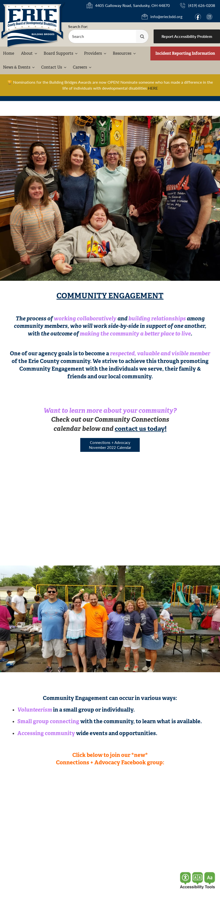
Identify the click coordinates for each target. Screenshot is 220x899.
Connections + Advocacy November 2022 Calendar (110, 445)
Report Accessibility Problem (187, 36)
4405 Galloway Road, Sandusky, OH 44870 (132, 5)
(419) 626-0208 (201, 5)
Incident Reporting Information (185, 53)
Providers (95, 53)
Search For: (78, 26)
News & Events (19, 67)
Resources (125, 53)
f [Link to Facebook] (198, 17)
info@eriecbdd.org (166, 16)
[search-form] (108, 36)
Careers (82, 67)
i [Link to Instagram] (209, 17)
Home (8, 53)
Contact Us (54, 67)
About (29, 53)
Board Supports (61, 53)
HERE (153, 88)
